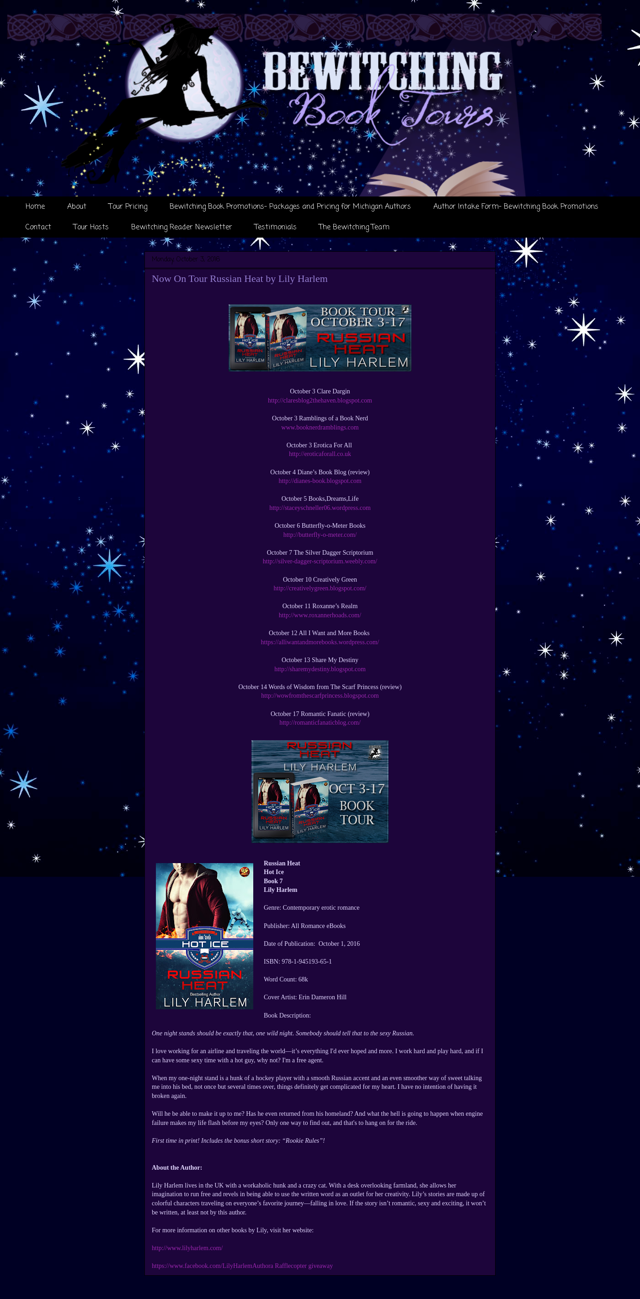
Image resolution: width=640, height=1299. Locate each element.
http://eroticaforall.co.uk (320, 454)
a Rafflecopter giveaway (302, 1265)
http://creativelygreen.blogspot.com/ (320, 588)
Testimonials (276, 227)
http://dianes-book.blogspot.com (319, 480)
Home (35, 206)
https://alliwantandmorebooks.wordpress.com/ (320, 642)
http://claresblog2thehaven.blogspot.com (320, 400)
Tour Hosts (91, 227)
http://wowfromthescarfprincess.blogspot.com (320, 695)
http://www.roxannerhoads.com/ (320, 615)
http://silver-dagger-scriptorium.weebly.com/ (320, 561)
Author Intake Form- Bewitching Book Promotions (515, 206)
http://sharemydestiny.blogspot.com (320, 669)
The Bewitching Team (354, 227)
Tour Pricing (128, 206)
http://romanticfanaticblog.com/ (320, 722)
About (76, 206)
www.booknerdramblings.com (319, 427)
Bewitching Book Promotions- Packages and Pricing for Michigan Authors (290, 206)
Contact (38, 227)
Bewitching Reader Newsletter (181, 227)
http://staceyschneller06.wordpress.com (320, 507)
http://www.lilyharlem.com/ (187, 1248)
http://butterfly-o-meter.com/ (320, 534)
